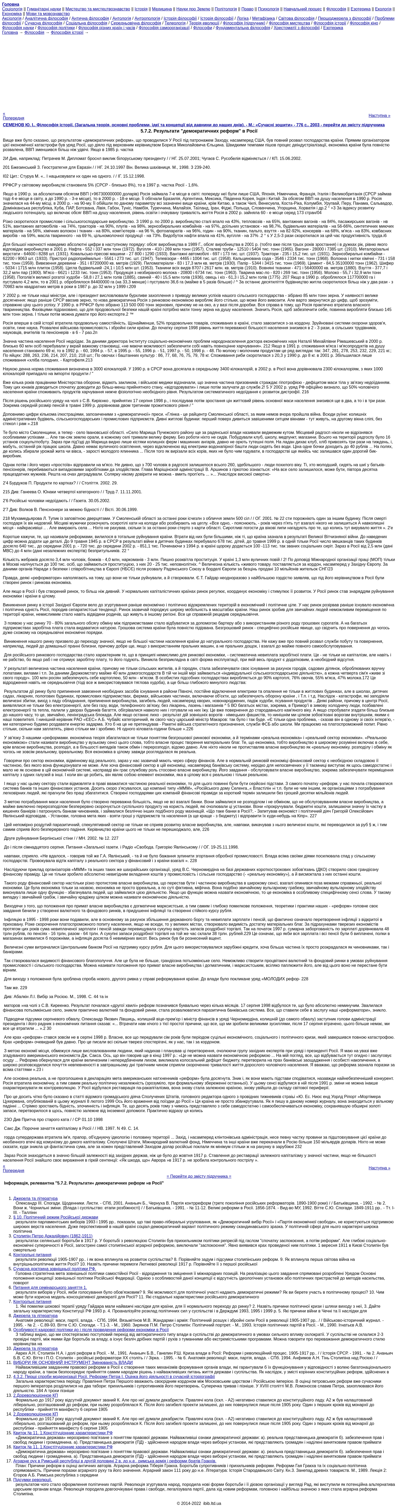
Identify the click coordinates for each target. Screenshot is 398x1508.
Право (247, 9)
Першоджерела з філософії (344, 18)
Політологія (226, 9)
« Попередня (13, 115)
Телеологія (175, 23)
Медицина (162, 9)
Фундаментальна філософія (243, 28)
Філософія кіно (364, 23)
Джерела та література (35, 1198)
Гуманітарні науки (44, 9)
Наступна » (379, 115)
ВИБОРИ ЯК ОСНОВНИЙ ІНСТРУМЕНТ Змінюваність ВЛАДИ (73, 1362)
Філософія (336, 9)
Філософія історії (329, 23)
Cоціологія (12, 9)
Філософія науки (18, 28)
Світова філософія (296, 18)
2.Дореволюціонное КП (35, 1395)
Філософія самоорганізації (164, 28)
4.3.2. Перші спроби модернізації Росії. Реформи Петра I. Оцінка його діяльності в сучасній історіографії (114, 1376)
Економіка (12, 13)
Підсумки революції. (32, 1480)
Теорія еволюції (204, 23)
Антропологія (147, 18)
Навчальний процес (303, 9)
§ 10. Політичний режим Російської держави (55, 1217)
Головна (10, 32)
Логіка (243, 18)
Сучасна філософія (43, 23)
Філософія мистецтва (289, 23)
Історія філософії (180, 18)
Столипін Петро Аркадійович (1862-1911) (52, 1236)
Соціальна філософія (87, 23)
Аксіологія (11, 18)
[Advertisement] (199, 71)
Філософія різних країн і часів (106, 28)
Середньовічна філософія (136, 23)
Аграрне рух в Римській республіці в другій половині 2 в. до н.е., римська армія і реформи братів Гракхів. (114, 1461)
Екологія (383, 9)
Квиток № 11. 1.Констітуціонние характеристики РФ (63, 1433)
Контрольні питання (32, 1254)
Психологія (268, 9)
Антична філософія (90, 18)
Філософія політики (56, 28)
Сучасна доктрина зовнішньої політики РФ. (54, 1269)
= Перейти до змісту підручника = (199, 1176)
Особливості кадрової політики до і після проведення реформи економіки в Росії (91, 1330)
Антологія (121, 18)
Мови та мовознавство (48, 13)
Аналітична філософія (46, 18)
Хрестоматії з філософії (297, 28)
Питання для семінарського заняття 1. (50, 1287)
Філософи (202, 28)
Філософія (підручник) (244, 23)
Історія (141, 9)
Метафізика (263, 18)
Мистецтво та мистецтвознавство (98, 9)
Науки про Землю (193, 9)
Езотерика (361, 9)
